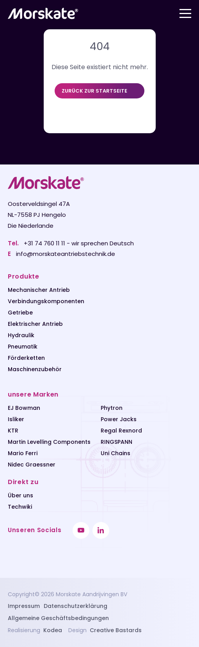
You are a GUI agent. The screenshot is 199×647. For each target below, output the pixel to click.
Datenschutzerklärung (75, 606)
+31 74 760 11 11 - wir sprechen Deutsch (79, 243)
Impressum (24, 606)
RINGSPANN (116, 442)
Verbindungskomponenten (46, 301)
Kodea (52, 630)
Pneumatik (22, 346)
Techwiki (20, 507)
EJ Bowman (24, 408)
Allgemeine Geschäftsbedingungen (58, 618)
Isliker (16, 419)
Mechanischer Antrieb (39, 290)
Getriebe (20, 312)
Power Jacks (119, 419)
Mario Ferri (22, 453)
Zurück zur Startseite (94, 91)
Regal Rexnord (121, 430)
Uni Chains (115, 453)
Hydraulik (21, 335)
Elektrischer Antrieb (35, 324)
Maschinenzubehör (35, 369)
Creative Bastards (116, 630)
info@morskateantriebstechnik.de (65, 254)
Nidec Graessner (31, 464)
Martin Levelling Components (49, 442)
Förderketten (26, 358)
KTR (13, 430)
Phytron (112, 408)
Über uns (20, 495)
